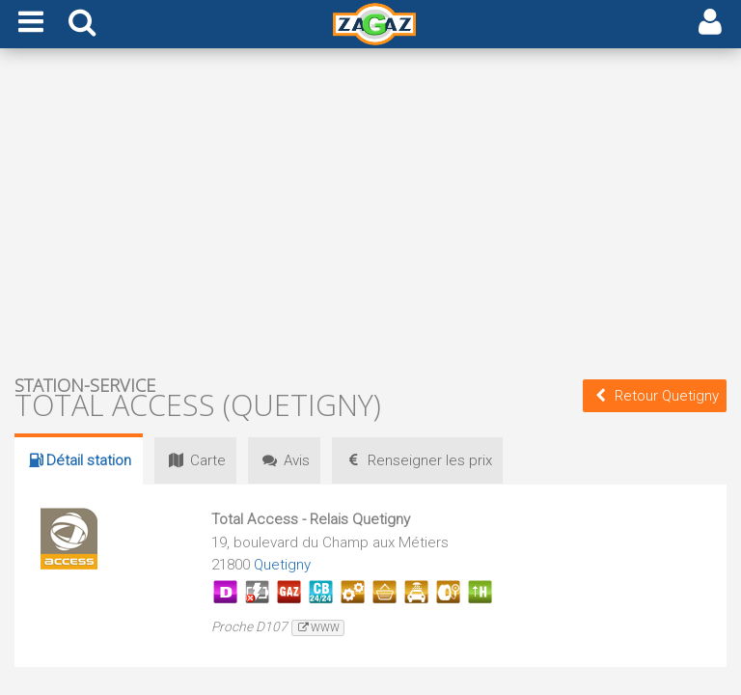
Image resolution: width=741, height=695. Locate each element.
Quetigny (283, 564)
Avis (287, 460)
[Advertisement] (370, 210)
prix (421, 460)
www (318, 628)
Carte (196, 460)
